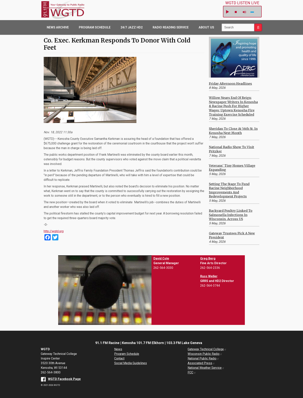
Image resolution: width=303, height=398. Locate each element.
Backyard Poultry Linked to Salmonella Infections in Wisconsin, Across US (230, 215)
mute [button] (244, 12)
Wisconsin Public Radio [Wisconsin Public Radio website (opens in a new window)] (205, 354)
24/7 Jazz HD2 (132, 27)
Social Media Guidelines (130, 363)
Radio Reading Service (171, 27)
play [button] (227, 12)
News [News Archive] (118, 349)
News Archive (58, 27)
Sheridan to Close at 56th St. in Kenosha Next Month (233, 131)
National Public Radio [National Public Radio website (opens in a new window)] (203, 358)
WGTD (68, 10)
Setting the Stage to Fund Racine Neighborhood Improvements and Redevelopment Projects (229, 190)
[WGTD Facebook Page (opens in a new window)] (61, 379)
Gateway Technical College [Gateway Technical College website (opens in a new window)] (207, 349)
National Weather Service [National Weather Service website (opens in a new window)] (206, 368)
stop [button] (235, 12)
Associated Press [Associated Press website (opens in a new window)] (201, 363)
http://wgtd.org (54, 231)
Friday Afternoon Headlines (230, 83)
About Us (206, 27)
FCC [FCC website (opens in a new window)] (192, 372)
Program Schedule (95, 27)
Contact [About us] (119, 358)
